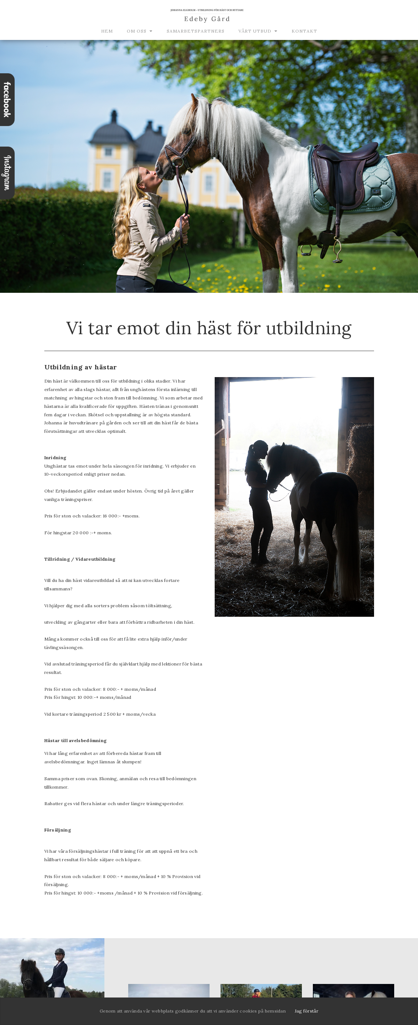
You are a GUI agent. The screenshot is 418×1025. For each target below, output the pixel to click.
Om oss (137, 31)
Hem (107, 31)
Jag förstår (306, 1011)
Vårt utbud (254, 31)
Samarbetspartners (196, 31)
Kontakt (304, 31)
